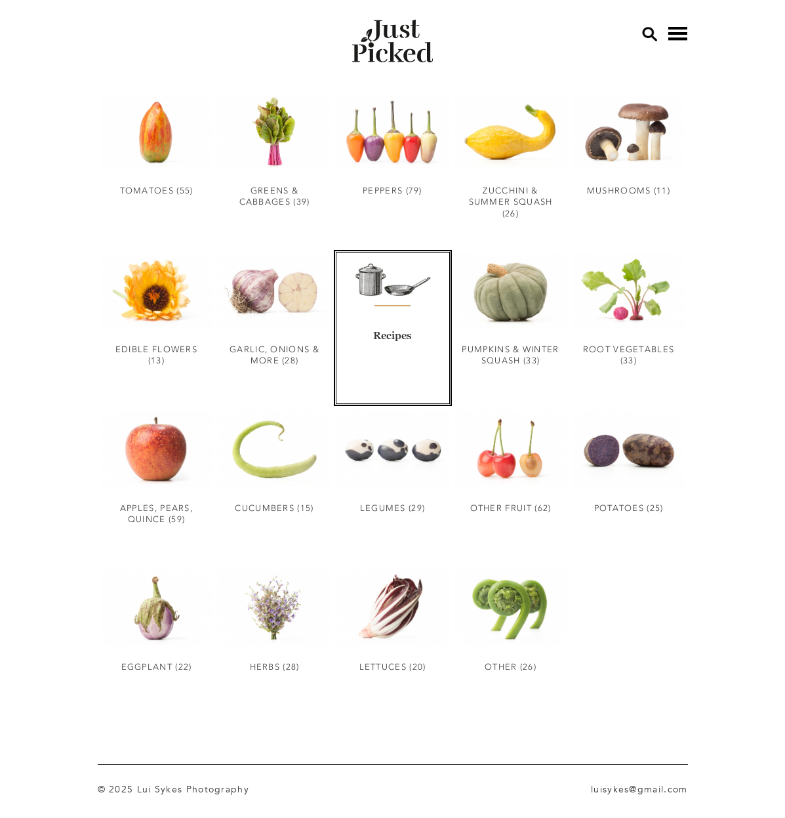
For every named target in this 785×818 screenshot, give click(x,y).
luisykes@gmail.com (639, 789)
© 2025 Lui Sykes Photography (173, 789)
